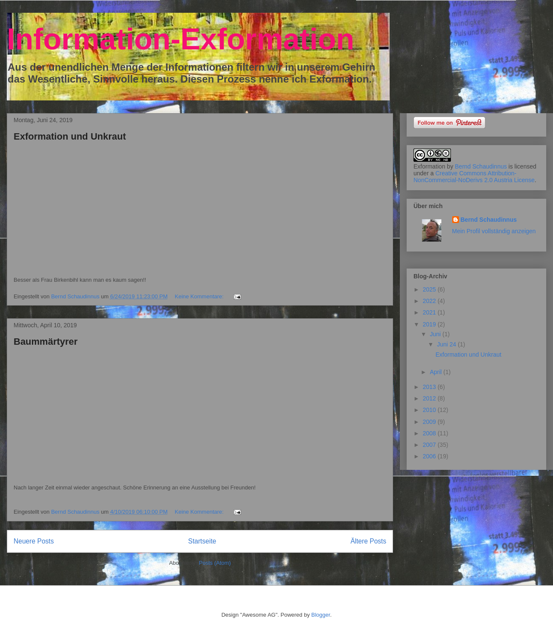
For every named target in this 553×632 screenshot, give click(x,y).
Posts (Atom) (215, 563)
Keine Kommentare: (200, 296)
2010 (430, 409)
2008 (430, 433)
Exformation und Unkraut (70, 136)
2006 (430, 456)
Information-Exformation (180, 39)
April (436, 372)
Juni (436, 334)
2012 (430, 398)
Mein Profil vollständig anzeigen (494, 231)
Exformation (429, 166)
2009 (430, 421)
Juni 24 (447, 344)
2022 (430, 300)
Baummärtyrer (45, 341)
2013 (430, 386)
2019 (430, 324)
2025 (430, 289)
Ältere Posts (368, 541)
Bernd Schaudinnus (481, 166)
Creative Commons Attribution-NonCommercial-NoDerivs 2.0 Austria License (474, 176)
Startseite (202, 541)
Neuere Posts (34, 541)
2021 (430, 312)
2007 (430, 444)
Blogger (320, 615)
